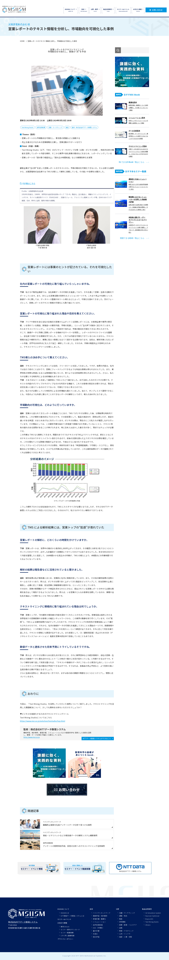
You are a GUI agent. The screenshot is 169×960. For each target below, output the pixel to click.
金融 (120, 928)
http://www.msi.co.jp (31, 737)
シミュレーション (99, 922)
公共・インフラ (124, 934)
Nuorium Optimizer (152, 916)
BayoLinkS (149, 919)
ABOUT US (71, 10)
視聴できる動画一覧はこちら (132, 238)
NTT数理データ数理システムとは (72, 916)
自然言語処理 (41, 127)
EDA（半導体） (98, 928)
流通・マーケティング (55, 127)
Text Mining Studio (27, 127)
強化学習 (96, 937)
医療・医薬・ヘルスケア (128, 925)
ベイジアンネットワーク (101, 913)
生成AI (95, 934)
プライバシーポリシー (65, 939)
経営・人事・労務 (125, 937)
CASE (108, 10)
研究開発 (122, 922)
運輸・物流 (123, 916)
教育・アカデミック (126, 931)
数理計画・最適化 (99, 919)
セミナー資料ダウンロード (70, 929)
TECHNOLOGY (83, 10)
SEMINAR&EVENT (123, 10)
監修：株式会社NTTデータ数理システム (84, 127)
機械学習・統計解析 (100, 916)
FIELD (95, 10)
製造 (67, 127)
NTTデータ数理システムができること (97, 738)
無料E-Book (65, 927)
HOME (22, 41)
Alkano (147, 925)
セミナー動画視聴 (67, 932)
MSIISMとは (65, 913)
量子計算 (96, 931)
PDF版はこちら (28, 183)
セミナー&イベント (64, 919)
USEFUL (138, 10)
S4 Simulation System (153, 913)
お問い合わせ (157, 10)
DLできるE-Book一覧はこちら (131, 162)
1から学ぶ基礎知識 (67, 935)
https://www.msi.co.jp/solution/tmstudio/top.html (42, 721)
